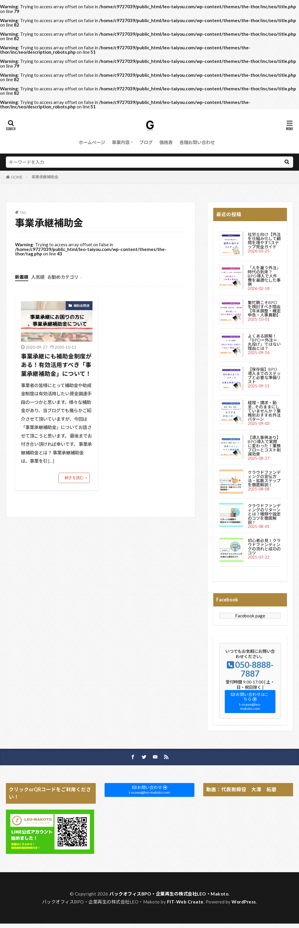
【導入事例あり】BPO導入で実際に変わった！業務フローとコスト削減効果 (264, 445)
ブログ (146, 142)
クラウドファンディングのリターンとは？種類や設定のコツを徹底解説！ (264, 514)
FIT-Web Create (185, 901)
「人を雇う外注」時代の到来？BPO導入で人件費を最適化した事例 (264, 276)
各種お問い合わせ (197, 142)
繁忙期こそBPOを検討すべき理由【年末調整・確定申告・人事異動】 (264, 308)
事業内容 (121, 142)
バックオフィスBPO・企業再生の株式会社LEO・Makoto (168, 893)
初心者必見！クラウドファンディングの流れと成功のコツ (264, 546)
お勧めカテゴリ (62, 277)
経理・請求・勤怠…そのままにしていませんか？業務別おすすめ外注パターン (264, 411)
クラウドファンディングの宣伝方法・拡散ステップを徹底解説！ (264, 478)
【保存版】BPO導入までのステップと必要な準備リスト (264, 375)
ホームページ (92, 142)
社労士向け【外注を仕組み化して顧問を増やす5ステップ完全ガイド (264, 240)
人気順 (37, 277)
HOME (17, 177)
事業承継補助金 (45, 176)
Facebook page (250, 615)
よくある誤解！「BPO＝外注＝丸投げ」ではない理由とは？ (264, 342)
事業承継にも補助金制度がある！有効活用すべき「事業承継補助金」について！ (56, 365)
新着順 (21, 277)
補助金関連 (81, 305)
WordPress (244, 901)
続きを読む (74, 477)
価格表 (166, 142)
